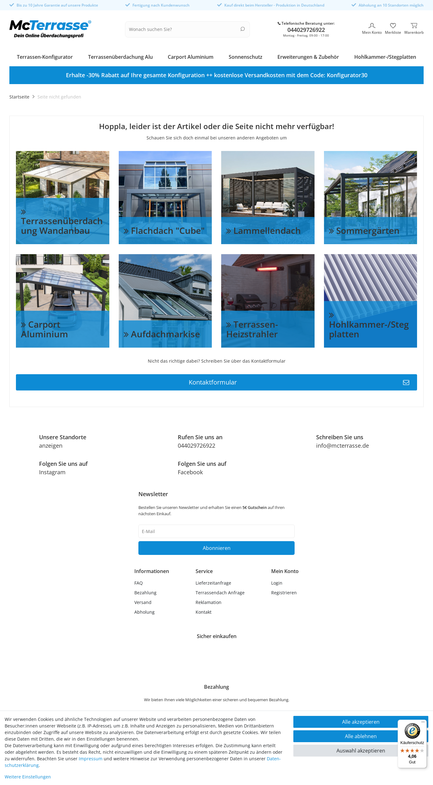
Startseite (19, 95)
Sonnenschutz (245, 55)
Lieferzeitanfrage (213, 582)
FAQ (138, 582)
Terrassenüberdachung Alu (120, 55)
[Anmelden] (285, 581)
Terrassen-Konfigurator (45, 55)
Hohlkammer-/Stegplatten (385, 55)
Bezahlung (145, 591)
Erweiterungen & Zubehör (308, 55)
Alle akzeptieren (361, 721)
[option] (216, 74)
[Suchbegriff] (183, 29)
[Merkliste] (393, 28)
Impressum (90, 759)
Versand (143, 601)
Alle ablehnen (361, 736)
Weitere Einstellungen (28, 777)
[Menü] (423, 723)
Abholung (144, 611)
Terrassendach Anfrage (220, 591)
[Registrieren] (285, 591)
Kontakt (204, 611)
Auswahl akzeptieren (360, 750)
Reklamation (208, 601)
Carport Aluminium (190, 55)
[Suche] (242, 28)
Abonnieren (217, 546)
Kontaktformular (299, 381)
